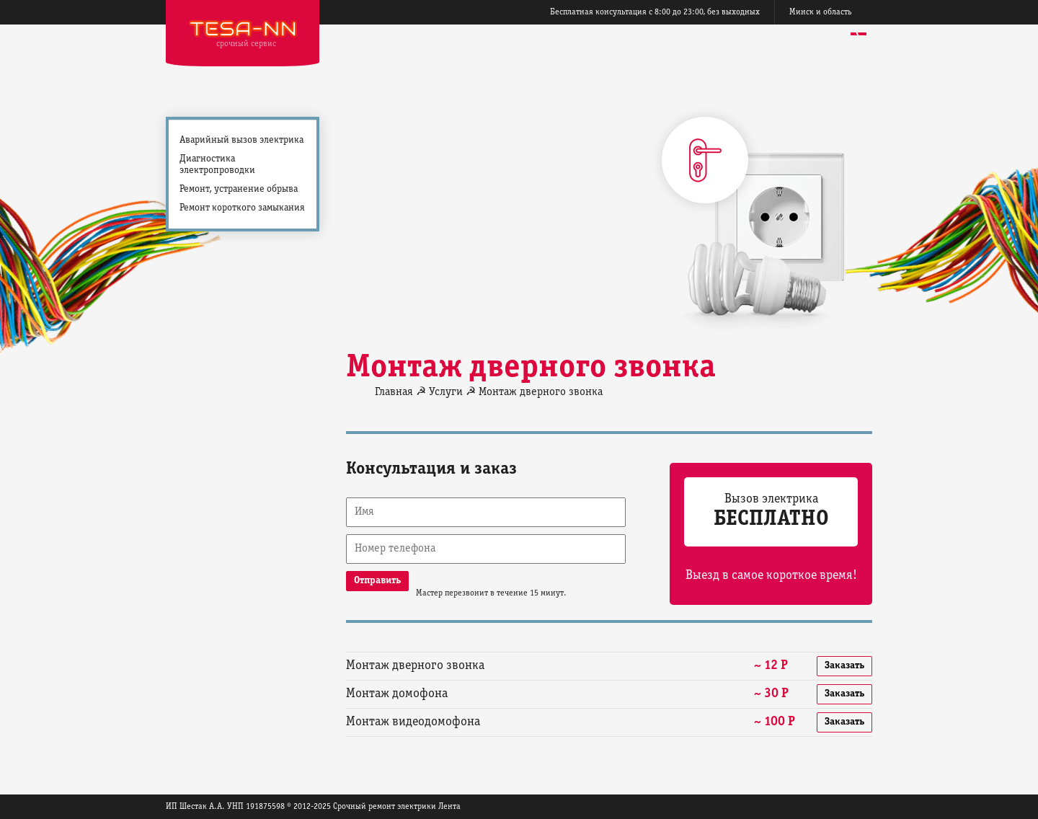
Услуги (446, 392)
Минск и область (820, 12)
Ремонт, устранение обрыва (238, 189)
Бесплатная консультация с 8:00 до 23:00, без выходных (655, 12)
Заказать (844, 665)
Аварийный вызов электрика (241, 140)
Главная (394, 392)
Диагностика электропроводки (217, 164)
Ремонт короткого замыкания (242, 208)
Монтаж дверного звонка (541, 392)
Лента (449, 806)
